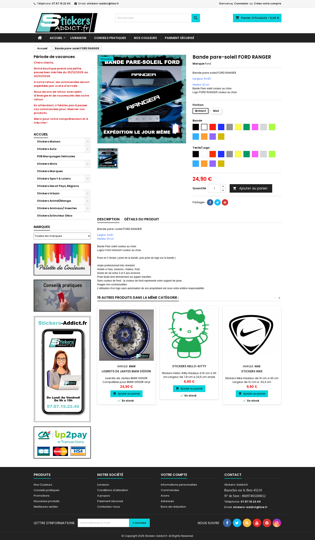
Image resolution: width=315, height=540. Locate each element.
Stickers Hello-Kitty (189, 366)
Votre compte (174, 474)
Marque (198, 64)
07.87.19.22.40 (61, 3)
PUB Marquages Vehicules (56, 156)
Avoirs (165, 496)
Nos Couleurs (145, 38)
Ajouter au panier (250, 188)
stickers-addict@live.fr (103, 3)
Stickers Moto (47, 164)
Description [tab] (108, 219)
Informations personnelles (179, 485)
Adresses (167, 501)
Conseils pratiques (47, 490)
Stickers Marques (50, 171)
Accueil (56, 38)
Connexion (241, 3)
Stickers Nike (251, 371)
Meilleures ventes (46, 507)
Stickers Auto (47, 149)
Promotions (42, 496)
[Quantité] (214, 188)
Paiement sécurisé (179, 38)
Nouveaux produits (47, 501)
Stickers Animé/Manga (54, 201)
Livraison (78, 38)
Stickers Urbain (48, 193)
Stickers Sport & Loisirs (54, 179)
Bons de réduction (173, 507)
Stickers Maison (48, 141)
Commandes (170, 490)
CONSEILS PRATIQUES (110, 38)
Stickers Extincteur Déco (54, 216)
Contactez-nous (108, 507)
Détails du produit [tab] (141, 219)
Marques (42, 226)
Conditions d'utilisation (112, 490)
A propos (103, 496)
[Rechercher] (157, 18)
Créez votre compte (267, 3)
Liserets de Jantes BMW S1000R (126, 371)
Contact (232, 474)
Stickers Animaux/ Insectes (57, 208)
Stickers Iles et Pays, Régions (58, 186)
